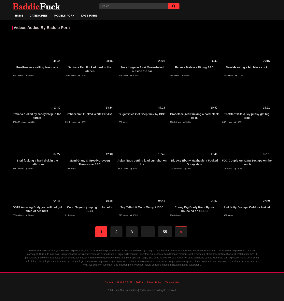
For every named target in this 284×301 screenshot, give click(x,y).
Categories (39, 15)
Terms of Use (172, 282)
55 (165, 232)
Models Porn (64, 15)
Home (19, 15)
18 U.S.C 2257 (124, 282)
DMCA (139, 282)
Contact (109, 282)
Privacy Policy (154, 282)
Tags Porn (89, 15)
